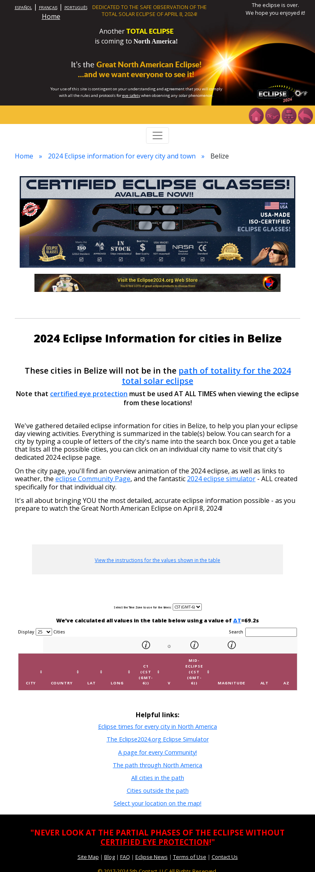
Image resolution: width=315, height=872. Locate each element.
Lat (91, 683)
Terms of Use (189, 857)
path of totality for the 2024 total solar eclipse (206, 375)
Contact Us (225, 857)
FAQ (125, 857)
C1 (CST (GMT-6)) (146, 674)
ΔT (237, 620)
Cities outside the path (158, 790)
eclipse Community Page (92, 478)
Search (263, 632)
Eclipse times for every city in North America (157, 726)
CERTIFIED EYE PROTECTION (154, 841)
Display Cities (41, 632)
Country (62, 683)
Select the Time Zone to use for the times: (143, 607)
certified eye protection (89, 393)
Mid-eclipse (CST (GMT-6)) (194, 672)
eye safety (131, 95)
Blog (109, 857)
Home (51, 16)
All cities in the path (157, 778)
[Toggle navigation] (157, 135)
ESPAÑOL (23, 7)
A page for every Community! (157, 752)
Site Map (88, 857)
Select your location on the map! (157, 803)
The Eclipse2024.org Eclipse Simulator (158, 739)
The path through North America (157, 765)
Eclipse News (151, 857)
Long (117, 683)
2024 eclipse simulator (221, 478)
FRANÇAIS (48, 7)
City (31, 683)
